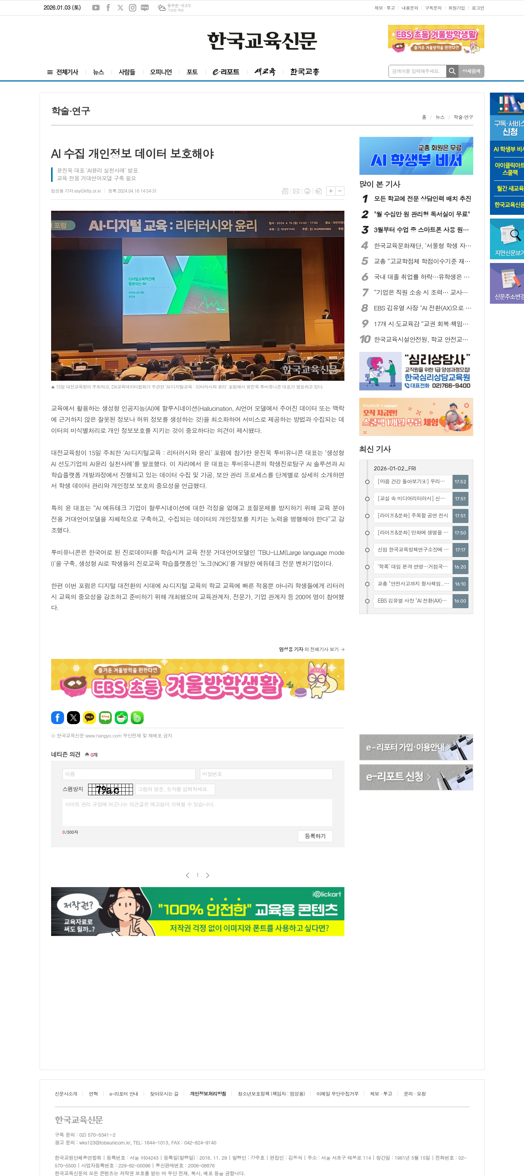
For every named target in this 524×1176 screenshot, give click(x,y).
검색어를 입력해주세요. (416, 71)
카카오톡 (89, 717)
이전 (187, 875)
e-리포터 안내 (124, 1093)
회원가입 (456, 7)
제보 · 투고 (384, 7)
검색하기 (452, 71)
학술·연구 (463, 116)
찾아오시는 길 (164, 1093)
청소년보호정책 (271, 1093)
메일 (296, 191)
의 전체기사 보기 (309, 649)
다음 (207, 875)
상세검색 (471, 70)
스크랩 (318, 191)
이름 (70, 773)
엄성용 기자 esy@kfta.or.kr (76, 190)
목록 (285, 191)
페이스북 (108, 7)
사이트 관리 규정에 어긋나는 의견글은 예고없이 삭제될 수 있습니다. (140, 804)
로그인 (478, 7)
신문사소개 (66, 1093)
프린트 (307, 191)
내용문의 (409, 7)
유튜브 (95, 7)
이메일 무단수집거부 (338, 1093)
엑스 (120, 7)
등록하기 (315, 836)
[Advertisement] (84, 39)
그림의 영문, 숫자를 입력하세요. (173, 789)
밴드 (137, 717)
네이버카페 (121, 717)
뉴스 (439, 116)
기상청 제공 (175, 10)
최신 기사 (375, 448)
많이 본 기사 (379, 184)
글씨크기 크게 (331, 191)
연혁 (93, 1093)
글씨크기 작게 (339, 191)
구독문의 (433, 7)
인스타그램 (132, 7)
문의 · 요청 (415, 1093)
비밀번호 (212, 773)
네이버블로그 (144, 7)
